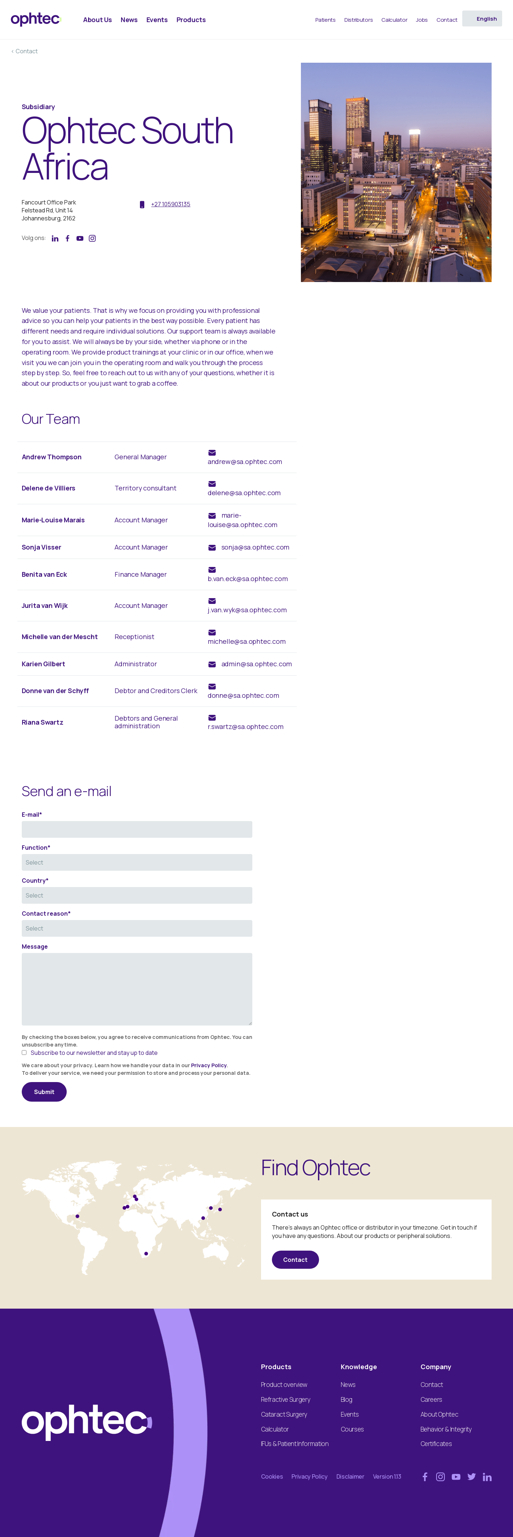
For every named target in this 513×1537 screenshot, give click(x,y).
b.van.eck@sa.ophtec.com (248, 578)
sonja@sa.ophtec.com (256, 547)
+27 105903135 (170, 204)
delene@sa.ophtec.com (244, 492)
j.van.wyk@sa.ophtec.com (247, 609)
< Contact (24, 51)
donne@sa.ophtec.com (243, 695)
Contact (295, 1260)
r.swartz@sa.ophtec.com (246, 726)
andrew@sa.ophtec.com (245, 461)
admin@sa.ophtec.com (257, 663)
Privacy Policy (209, 1065)
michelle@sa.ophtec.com (247, 641)
